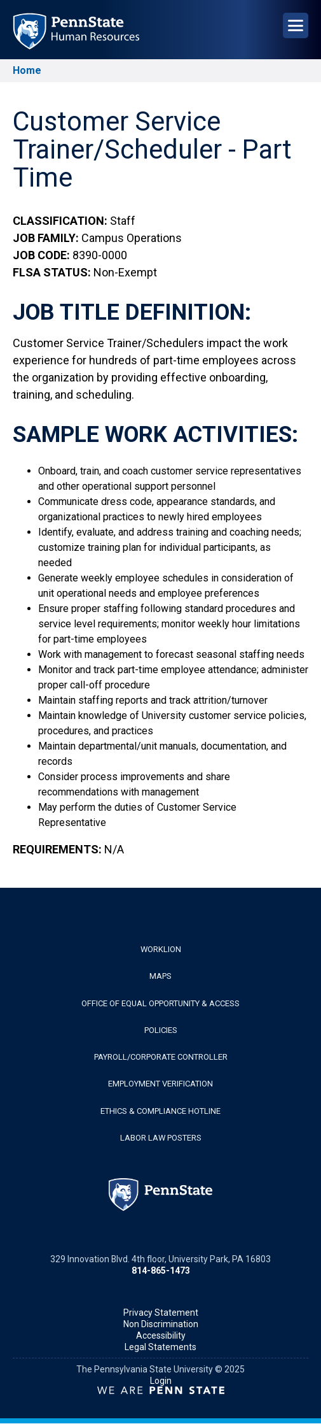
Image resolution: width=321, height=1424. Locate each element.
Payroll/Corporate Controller (161, 1057)
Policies (160, 1030)
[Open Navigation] (295, 25)
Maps (160, 976)
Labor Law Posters (160, 1138)
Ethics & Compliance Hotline (160, 1111)
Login (161, 1381)
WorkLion (160, 949)
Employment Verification (160, 1083)
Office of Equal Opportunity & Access (160, 1003)
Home (27, 70)
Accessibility (161, 1335)
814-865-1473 (161, 1270)
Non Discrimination (160, 1324)
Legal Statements (160, 1347)
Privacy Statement (160, 1312)
